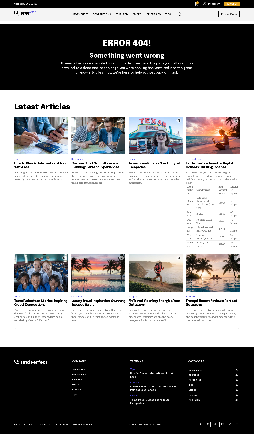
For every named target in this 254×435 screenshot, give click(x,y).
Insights (133, 297)
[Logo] (25, 14)
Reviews (191, 297)
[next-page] (237, 328)
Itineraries (77, 159)
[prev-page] (16, 328)
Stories (18, 297)
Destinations (193, 159)
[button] (179, 14)
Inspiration (77, 297)
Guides (133, 159)
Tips (16, 159)
